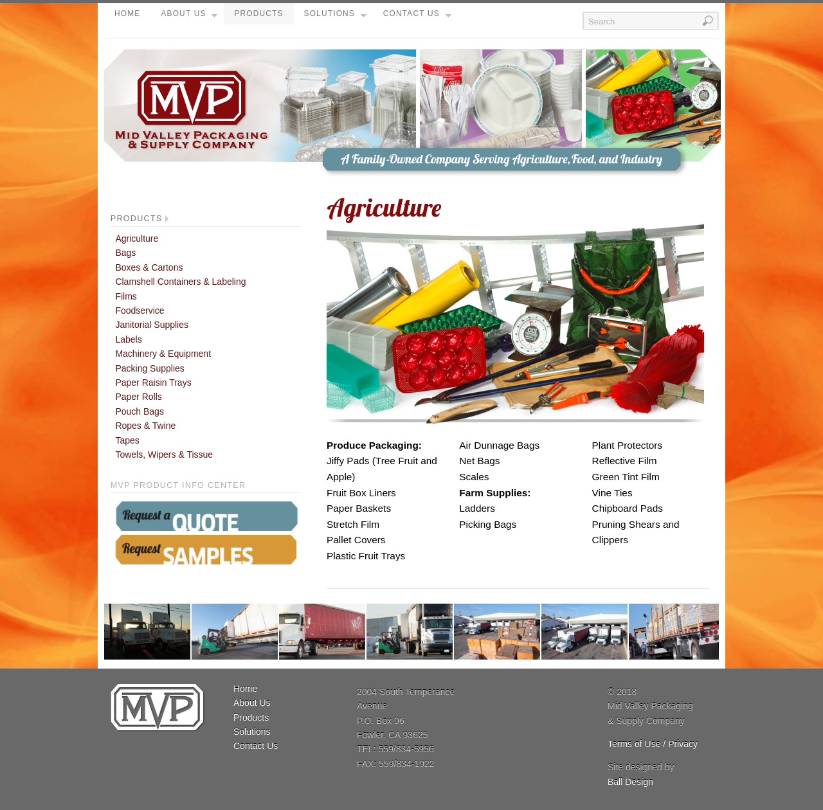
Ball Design (630, 782)
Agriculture (136, 238)
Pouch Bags (139, 411)
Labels (128, 339)
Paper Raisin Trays (153, 382)
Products (258, 13)
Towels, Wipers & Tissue (164, 454)
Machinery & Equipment (163, 353)
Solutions (335, 16)
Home (127, 13)
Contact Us (417, 16)
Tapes (127, 440)
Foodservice (139, 310)
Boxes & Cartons (149, 267)
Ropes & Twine (145, 425)
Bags (125, 253)
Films (125, 296)
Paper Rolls (138, 397)
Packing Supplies (149, 368)
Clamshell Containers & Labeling (180, 281)
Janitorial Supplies (151, 325)
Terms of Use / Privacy (653, 744)
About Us (189, 16)
